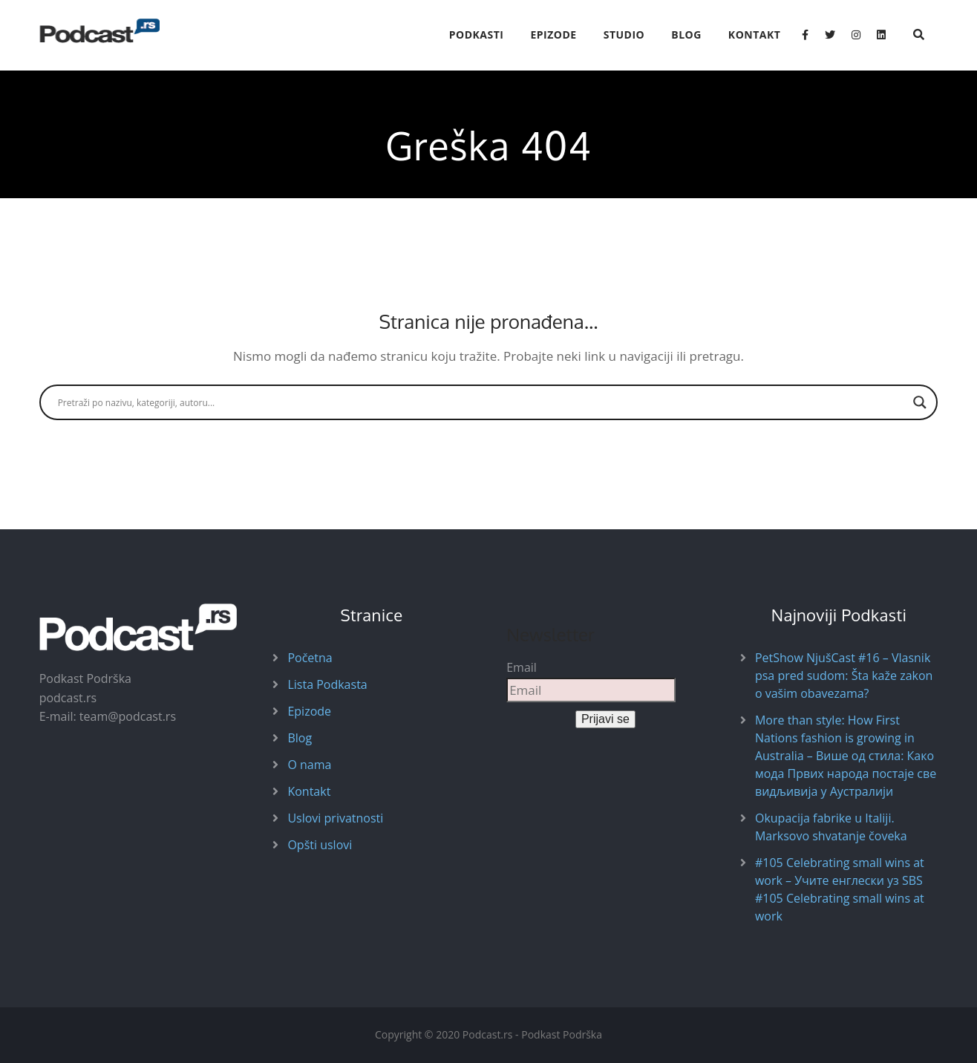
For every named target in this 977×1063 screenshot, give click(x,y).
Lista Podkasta (327, 684)
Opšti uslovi (319, 845)
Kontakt (754, 34)
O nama (309, 764)
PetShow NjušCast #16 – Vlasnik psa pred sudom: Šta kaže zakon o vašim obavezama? (843, 675)
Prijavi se (605, 719)
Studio (624, 34)
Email (521, 667)
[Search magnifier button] (919, 402)
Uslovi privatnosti (335, 818)
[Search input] (482, 402)
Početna (309, 658)
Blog (686, 34)
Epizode (553, 34)
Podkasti (476, 34)
